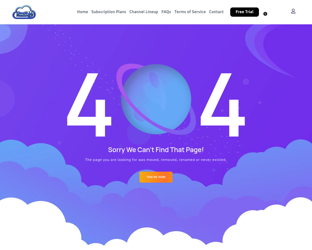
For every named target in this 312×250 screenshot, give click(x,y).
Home (82, 12)
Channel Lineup (143, 12)
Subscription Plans (108, 12)
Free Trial (244, 12)
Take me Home (155, 177)
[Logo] (24, 12)
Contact (216, 12)
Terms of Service (190, 12)
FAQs (166, 12)
